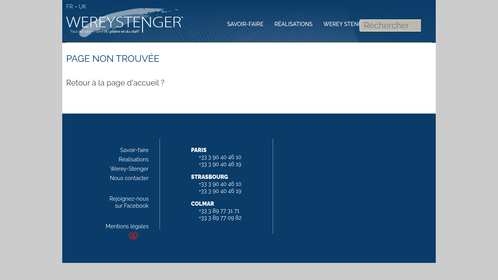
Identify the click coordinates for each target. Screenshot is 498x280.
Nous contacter (129, 178)
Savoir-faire (134, 150)
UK (82, 7)
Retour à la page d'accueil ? (115, 83)
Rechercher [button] (425, 23)
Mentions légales (127, 226)
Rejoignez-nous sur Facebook (129, 202)
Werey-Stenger (129, 169)
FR (69, 7)
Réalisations (134, 159)
